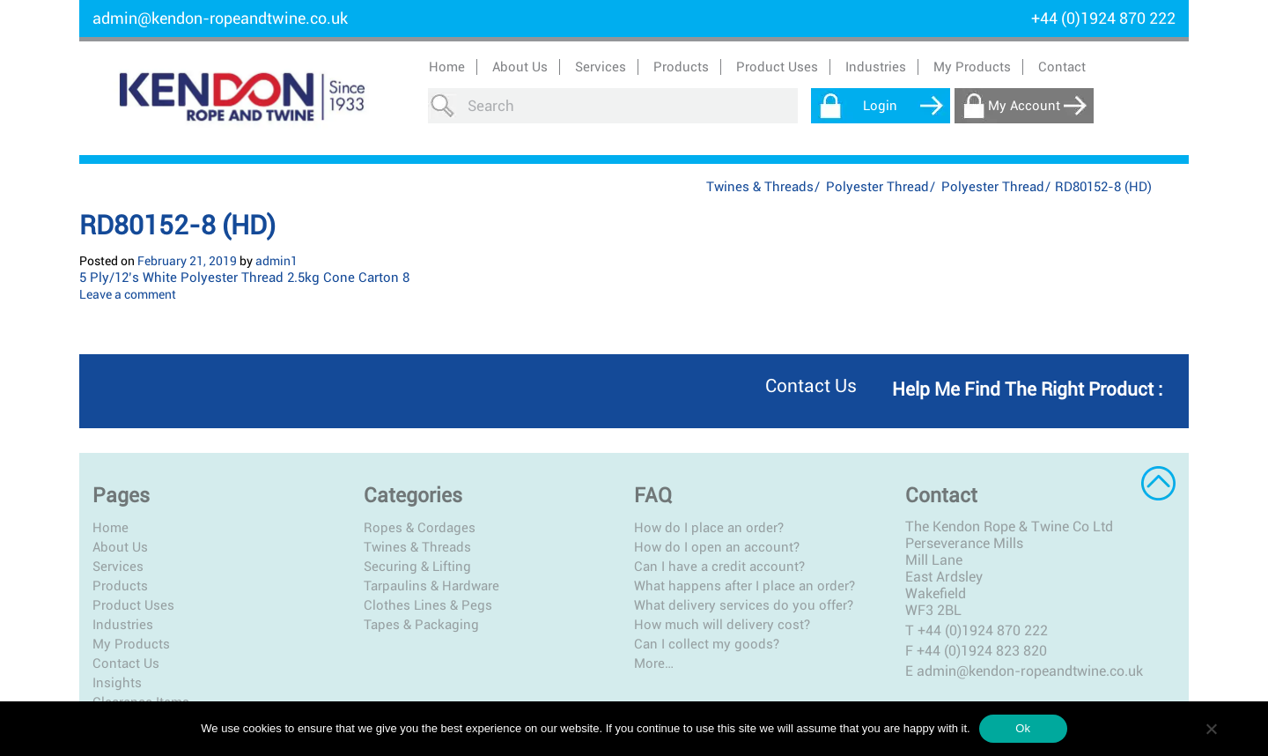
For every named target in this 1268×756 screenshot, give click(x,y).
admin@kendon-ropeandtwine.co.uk (220, 18)
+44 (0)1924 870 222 (983, 630)
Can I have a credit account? (719, 566)
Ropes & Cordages (420, 528)
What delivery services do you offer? (743, 605)
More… (654, 663)
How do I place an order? (709, 528)
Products (120, 586)
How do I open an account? (717, 547)
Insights (117, 683)
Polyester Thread (877, 187)
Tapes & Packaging (421, 625)
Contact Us (125, 663)
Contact (1062, 67)
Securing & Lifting (417, 566)
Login (880, 106)
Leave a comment (127, 294)
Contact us (811, 386)
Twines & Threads (760, 187)
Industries (122, 625)
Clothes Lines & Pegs (428, 605)
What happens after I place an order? (744, 586)
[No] (1211, 728)
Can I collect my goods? (706, 644)
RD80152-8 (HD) (177, 225)
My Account (1024, 106)
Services (118, 566)
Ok (1022, 728)
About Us (520, 67)
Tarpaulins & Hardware (431, 586)
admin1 (276, 261)
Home (447, 67)
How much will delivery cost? (722, 625)
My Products (972, 67)
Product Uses (133, 605)
